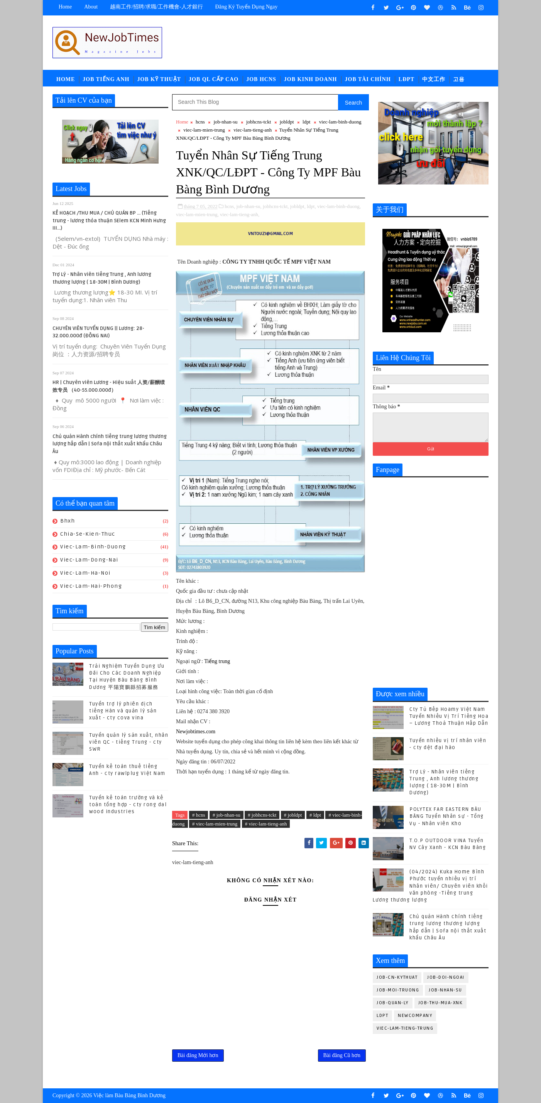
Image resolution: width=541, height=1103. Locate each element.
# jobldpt (293, 815)
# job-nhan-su (226, 815)
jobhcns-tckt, (276, 206)
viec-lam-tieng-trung (405, 1028)
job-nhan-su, (248, 206)
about (91, 7)
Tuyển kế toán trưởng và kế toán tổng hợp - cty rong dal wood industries (128, 805)
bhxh (67, 521)
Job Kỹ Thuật (159, 79)
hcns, (230, 206)
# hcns (198, 815)
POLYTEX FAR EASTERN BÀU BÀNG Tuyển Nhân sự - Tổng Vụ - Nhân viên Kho (446, 816)
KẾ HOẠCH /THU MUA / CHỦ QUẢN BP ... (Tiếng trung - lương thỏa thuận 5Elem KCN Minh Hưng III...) (109, 220)
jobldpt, (298, 206)
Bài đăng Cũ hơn (342, 1055)
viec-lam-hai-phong (91, 586)
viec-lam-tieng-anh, (239, 214)
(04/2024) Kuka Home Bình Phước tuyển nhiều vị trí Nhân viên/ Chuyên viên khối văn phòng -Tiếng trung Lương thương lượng (430, 886)
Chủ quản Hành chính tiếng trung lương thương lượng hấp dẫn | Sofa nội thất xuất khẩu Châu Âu (109, 444)
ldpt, (311, 206)
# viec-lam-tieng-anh (266, 824)
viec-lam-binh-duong (93, 546)
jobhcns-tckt (258, 122)
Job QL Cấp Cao (213, 79)
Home (65, 7)
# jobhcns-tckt (262, 815)
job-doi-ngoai (446, 977)
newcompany (415, 1015)
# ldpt (315, 815)
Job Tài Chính (368, 79)
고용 (459, 79)
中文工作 (433, 79)
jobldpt (287, 122)
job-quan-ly (393, 1003)
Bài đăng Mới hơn (198, 1055)
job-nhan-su (225, 122)
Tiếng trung (217, 661)
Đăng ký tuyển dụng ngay (246, 7)
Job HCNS (261, 79)
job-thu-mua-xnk (440, 1003)
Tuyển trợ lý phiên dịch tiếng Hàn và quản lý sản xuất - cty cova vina (123, 711)
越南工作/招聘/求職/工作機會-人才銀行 (156, 7)
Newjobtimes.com (195, 731)
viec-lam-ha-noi (85, 573)
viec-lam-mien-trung (204, 130)
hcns (200, 122)
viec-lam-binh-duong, (339, 206)
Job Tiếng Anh (106, 79)
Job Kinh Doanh (310, 79)
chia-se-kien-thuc (87, 534)
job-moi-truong (398, 990)
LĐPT (406, 79)
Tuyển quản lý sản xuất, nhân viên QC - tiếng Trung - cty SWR (128, 742)
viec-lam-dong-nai (89, 560)
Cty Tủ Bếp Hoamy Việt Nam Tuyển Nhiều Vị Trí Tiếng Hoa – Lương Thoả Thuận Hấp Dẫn (449, 716)
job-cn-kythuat (397, 977)
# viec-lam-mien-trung (214, 824)
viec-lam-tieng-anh (252, 130)
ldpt (306, 122)
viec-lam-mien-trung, (197, 214)
